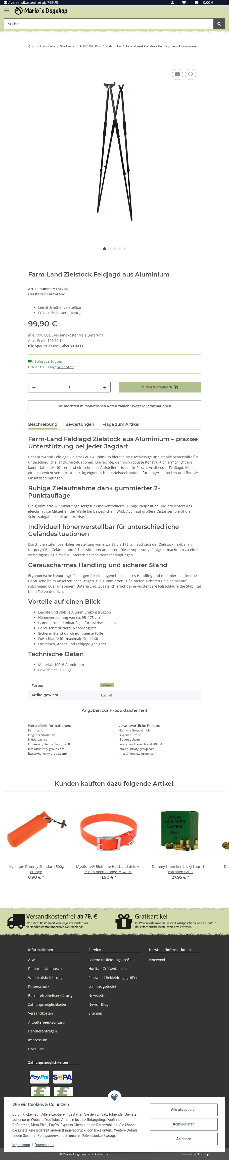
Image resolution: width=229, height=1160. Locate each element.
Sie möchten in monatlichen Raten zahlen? (114, 406)
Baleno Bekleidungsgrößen (111, 959)
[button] (172, 2)
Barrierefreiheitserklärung (50, 995)
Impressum (21, 1145)
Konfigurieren (183, 1124)
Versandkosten (40, 1013)
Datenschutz (44, 1145)
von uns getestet (102, 986)
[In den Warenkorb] (32, 62)
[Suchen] (219, 23)
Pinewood (157, 959)
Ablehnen (183, 1139)
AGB (31, 959)
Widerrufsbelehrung (45, 977)
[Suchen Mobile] (109, 23)
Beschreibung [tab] (42, 424)
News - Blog (98, 1004)
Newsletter (97, 995)
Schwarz (107, 685)
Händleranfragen (42, 1031)
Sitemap (95, 1013)
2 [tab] (109, 248)
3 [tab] (114, 248)
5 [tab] (124, 248)
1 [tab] (104, 248)
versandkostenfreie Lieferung (79, 335)
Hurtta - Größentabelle (107, 968)
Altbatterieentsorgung (46, 1022)
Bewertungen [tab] (79, 424)
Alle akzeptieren (183, 1110)
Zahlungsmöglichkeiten (47, 1004)
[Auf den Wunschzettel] (190, 74)
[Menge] (69, 387)
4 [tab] (119, 248)
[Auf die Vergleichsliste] (177, 74)
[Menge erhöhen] (104, 387)
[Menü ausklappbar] (6, 8)
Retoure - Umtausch (45, 968)
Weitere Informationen (151, 406)
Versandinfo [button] (65, 367)
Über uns (36, 1049)
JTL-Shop (203, 1154)
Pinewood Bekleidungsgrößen (113, 977)
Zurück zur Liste (43, 46)
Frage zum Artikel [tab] (121, 424)
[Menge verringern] (33, 387)
